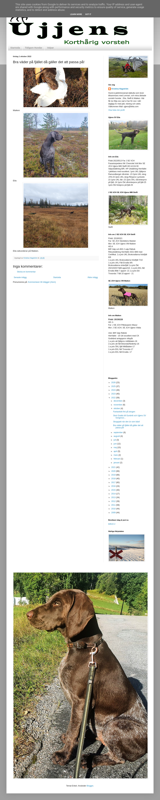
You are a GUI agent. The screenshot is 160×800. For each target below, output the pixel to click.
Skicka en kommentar (26, 272)
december (118, 401)
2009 (113, 512)
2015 (113, 490)
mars (116, 455)
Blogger (90, 786)
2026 (113, 382)
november (118, 405)
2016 (113, 486)
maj (115, 447)
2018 (113, 478)
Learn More (76, 14)
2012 (113, 501)
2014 (113, 494)
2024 (113, 390)
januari (117, 462)
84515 (111, 524)
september (118, 432)
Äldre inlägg (93, 277)
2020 (113, 471)
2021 (113, 467)
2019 (113, 475)
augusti (117, 436)
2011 (113, 505)
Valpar (50, 47)
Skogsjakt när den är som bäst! (126, 422)
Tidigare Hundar (33, 47)
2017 (113, 482)
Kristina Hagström (120, 89)
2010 (113, 509)
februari (117, 459)
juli (115, 440)
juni (115, 444)
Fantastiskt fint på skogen (124, 412)
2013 (113, 497)
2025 (113, 386)
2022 (113, 398)
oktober (117, 408)
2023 (113, 394)
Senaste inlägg (20, 277)
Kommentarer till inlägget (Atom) (42, 282)
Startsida (15, 47)
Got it (88, 14)
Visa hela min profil (116, 110)
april (116, 451)
